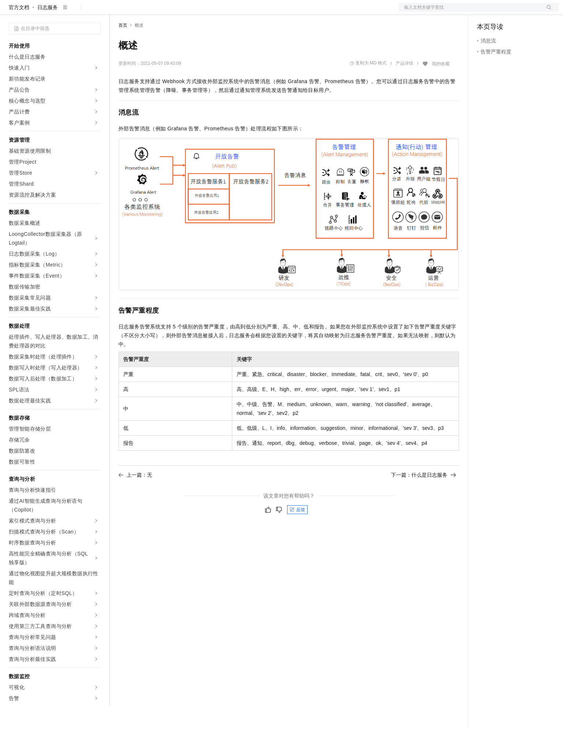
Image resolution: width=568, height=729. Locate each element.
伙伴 (198, 12)
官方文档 (19, 31)
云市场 (178, 12)
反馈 (297, 533)
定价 (158, 12)
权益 (140, 12)
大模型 (75, 12)
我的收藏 (440, 87)
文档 (469, 11)
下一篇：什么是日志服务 (423, 498)
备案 (485, 11)
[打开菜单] (11, 11)
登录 (546, 11)
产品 (95, 12)
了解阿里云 (241, 12)
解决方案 (118, 12)
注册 (520, 11)
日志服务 (47, 31)
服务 (216, 12)
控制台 (502, 11)
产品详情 (404, 86)
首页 (123, 48)
